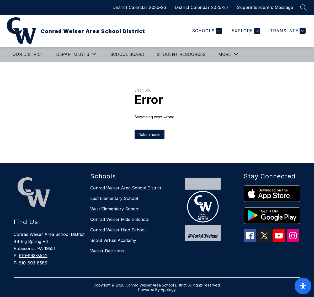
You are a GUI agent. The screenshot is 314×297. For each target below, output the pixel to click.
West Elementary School (114, 208)
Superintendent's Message (265, 7)
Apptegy (168, 289)
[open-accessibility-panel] (303, 286)
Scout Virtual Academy (113, 240)
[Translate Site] (287, 31)
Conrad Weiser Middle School (119, 219)
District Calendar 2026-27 (202, 7)
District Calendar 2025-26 (139, 7)
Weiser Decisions (107, 250)
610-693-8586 (33, 263)
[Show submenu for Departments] (72, 54)
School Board (127, 54)
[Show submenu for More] (224, 54)
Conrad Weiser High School (118, 229)
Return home (150, 134)
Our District (28, 54)
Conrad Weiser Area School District (125, 187)
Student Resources (181, 54)
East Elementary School (114, 198)
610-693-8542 (33, 255)
